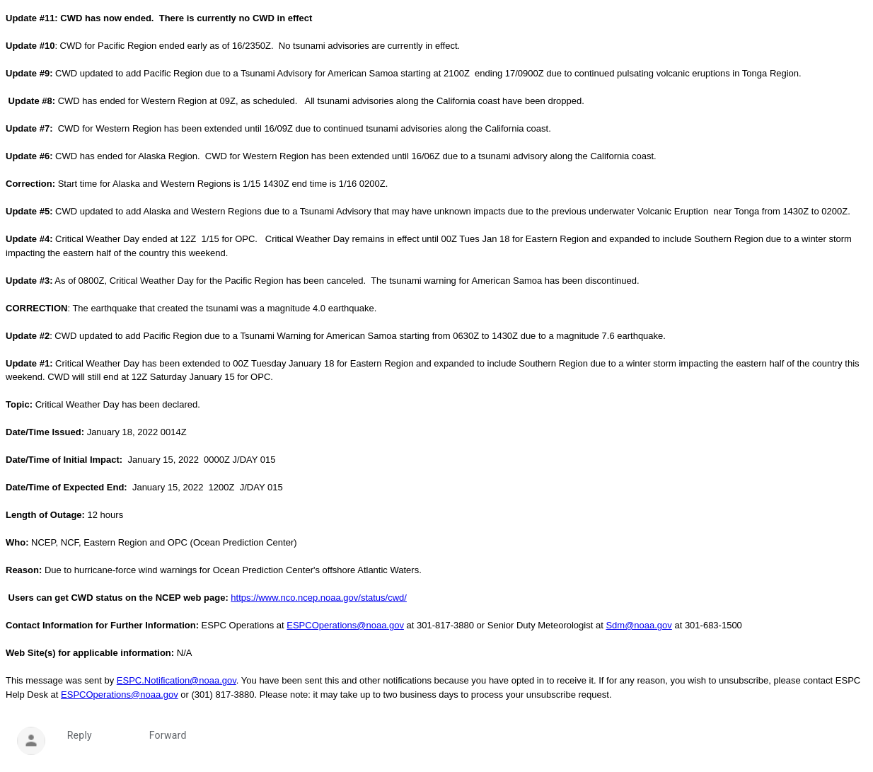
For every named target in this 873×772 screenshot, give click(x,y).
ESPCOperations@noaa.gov (345, 625)
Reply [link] (79, 735)
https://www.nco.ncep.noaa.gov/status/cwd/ (319, 597)
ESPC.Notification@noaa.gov (176, 680)
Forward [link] (168, 735)
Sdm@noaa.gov (638, 625)
